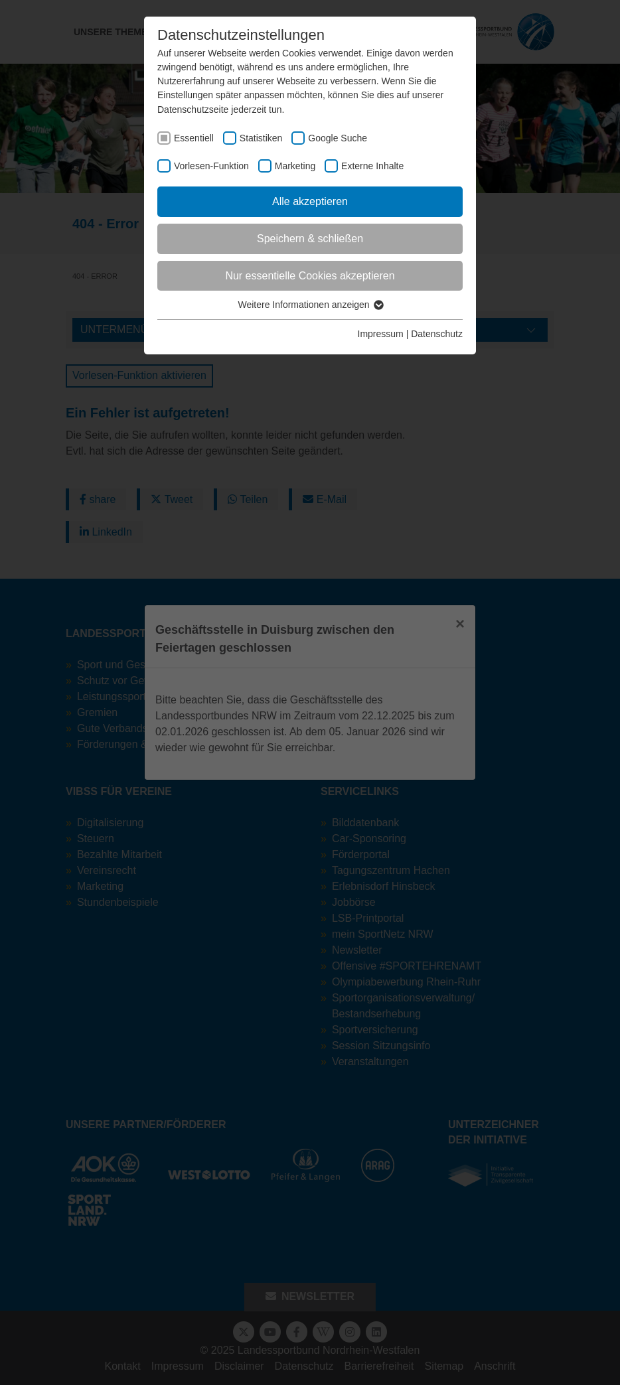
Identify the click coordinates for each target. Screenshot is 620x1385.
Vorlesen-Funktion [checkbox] (211, 166)
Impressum (381, 333)
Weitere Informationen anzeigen (310, 304)
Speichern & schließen (310, 238)
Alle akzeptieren (310, 201)
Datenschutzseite (192, 109)
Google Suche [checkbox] (337, 138)
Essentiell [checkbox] (194, 138)
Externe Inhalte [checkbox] (372, 166)
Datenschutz (437, 333)
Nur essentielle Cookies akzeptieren (309, 275)
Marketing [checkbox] (295, 166)
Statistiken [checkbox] (261, 138)
